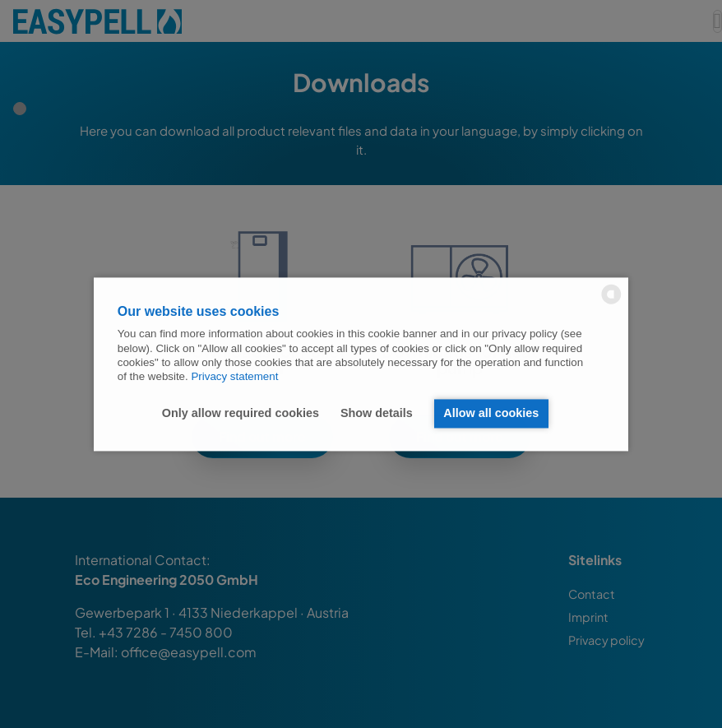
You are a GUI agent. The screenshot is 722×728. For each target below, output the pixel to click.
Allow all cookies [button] (491, 413)
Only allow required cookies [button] (240, 413)
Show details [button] (376, 413)
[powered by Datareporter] (611, 302)
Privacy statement (234, 377)
